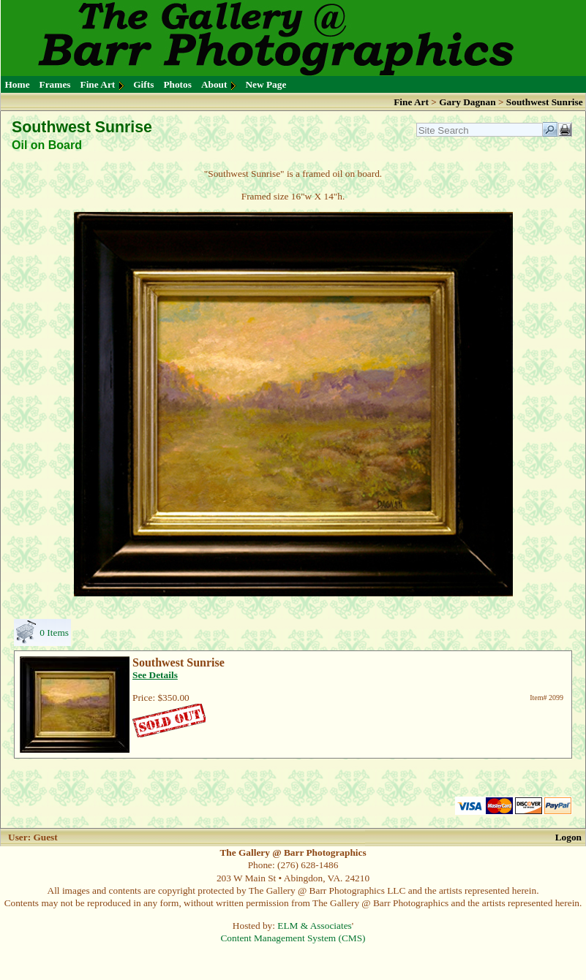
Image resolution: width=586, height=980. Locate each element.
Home (17, 84)
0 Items (54, 632)
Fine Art (98, 84)
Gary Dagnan (468, 101)
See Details (155, 674)
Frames (55, 84)
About (214, 84)
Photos (177, 84)
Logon (568, 837)
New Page (265, 84)
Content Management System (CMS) (292, 937)
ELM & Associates (314, 925)
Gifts (143, 84)
